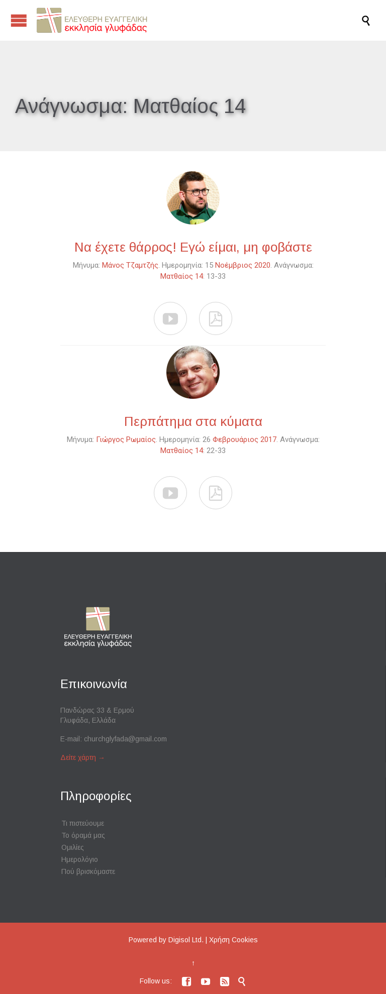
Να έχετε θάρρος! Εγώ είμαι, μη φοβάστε (193, 247)
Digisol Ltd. (186, 940)
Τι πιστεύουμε (82, 823)
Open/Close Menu (19, 20)
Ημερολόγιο (79, 859)
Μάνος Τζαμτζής (130, 265)
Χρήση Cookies (233, 940)
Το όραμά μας (83, 835)
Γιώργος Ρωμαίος (126, 439)
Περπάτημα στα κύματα (193, 421)
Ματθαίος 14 (181, 276)
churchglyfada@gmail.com (125, 739)
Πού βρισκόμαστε (88, 871)
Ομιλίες (72, 847)
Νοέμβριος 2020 (242, 265)
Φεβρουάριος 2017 (244, 439)
